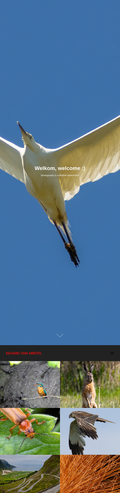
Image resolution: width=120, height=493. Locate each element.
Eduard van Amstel (24, 353)
